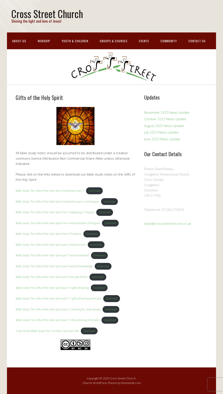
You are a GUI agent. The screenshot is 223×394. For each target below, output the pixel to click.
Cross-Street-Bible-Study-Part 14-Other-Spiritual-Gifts (47, 331)
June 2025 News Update (162, 139)
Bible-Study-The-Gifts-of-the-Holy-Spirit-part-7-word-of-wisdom (52, 255)
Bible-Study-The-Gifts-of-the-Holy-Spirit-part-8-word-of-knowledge (54, 266)
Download (94, 191)
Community (168, 41)
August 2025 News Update (164, 125)
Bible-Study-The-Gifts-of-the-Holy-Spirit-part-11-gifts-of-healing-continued (58, 298)
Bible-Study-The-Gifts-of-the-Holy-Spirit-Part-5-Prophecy (48, 234)
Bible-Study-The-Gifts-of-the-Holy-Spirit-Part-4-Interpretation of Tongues (58, 223)
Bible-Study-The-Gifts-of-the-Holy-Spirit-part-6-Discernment (51, 245)
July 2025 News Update (161, 132)
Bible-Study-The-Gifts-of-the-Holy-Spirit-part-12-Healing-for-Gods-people (58, 309)
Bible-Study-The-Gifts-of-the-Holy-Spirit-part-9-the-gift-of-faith (52, 277)
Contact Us (197, 41)
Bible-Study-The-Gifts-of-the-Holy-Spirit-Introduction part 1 (50, 191)
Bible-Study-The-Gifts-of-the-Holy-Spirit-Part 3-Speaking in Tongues (55, 212)
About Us (19, 41)
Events (144, 41)
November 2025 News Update (166, 112)
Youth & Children (75, 41)
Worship (44, 41)
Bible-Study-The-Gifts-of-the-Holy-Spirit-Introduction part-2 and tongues (57, 201)
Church (87, 383)
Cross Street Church (47, 13)
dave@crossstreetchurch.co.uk (167, 223)
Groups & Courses (113, 41)
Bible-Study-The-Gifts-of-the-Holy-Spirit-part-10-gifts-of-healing (52, 288)
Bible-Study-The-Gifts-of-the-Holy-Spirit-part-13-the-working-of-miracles (58, 320)
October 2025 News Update (165, 119)
